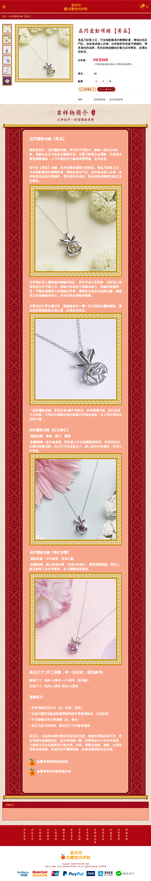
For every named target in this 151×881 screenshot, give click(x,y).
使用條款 (103, 834)
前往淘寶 (24, 834)
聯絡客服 (126, 834)
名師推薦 (48, 834)
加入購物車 (106, 89)
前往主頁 (32, 834)
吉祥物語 (40, 834)
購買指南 (99, 99)
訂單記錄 (79, 834)
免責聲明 (118, 834)
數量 (80, 81)
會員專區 (71, 834)
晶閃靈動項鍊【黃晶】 (21, 16)
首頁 (4, 16)
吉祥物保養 (116, 99)
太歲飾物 (55, 834)
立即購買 (87, 89)
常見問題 (87, 834)
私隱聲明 (111, 834)
